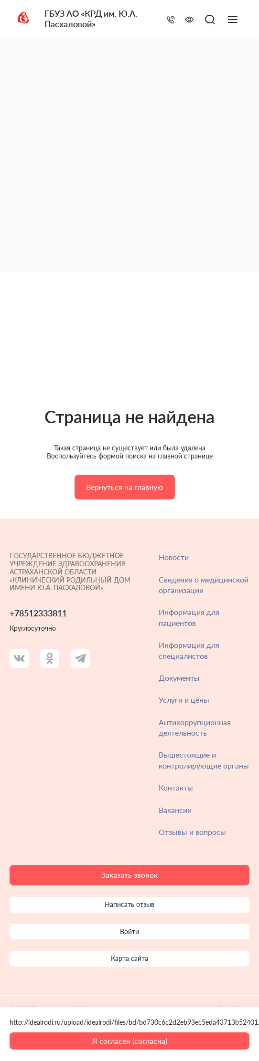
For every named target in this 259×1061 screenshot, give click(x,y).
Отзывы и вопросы (192, 831)
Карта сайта (129, 958)
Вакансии (175, 809)
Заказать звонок (129, 874)
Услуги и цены (184, 699)
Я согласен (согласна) (129, 1040)
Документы (179, 677)
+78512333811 (38, 613)
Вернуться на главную (124, 486)
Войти (129, 931)
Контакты (176, 787)
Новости (174, 557)
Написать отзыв (129, 904)
